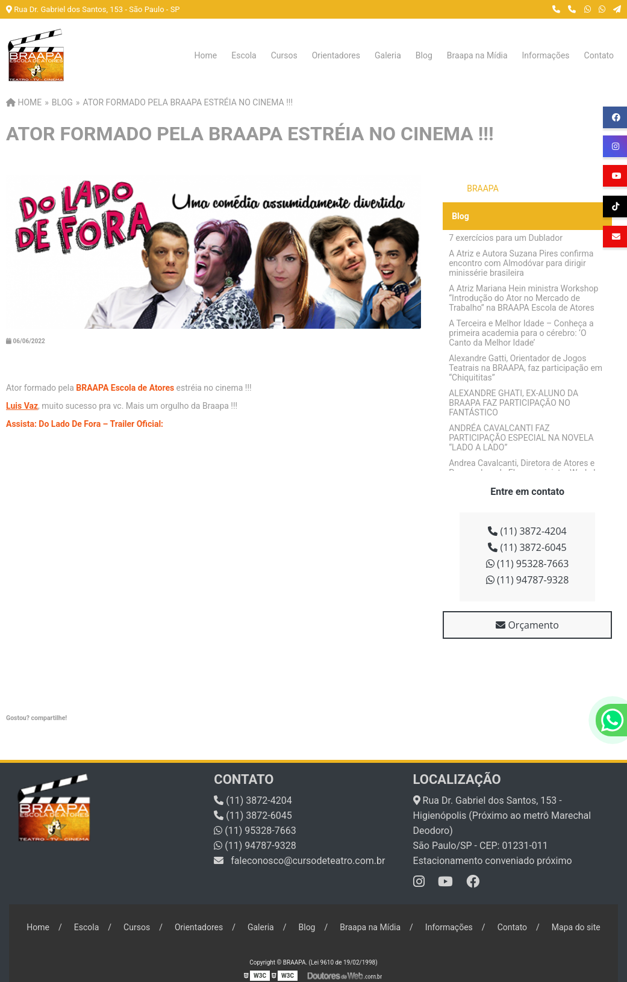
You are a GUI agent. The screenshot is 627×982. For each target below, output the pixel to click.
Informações (546, 55)
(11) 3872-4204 (527, 531)
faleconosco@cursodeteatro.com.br (299, 860)
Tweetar (22, 734)
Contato (599, 55)
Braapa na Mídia (477, 55)
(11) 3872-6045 (527, 547)
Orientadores (336, 55)
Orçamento (527, 625)
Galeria (388, 55)
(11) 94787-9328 (527, 579)
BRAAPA (483, 188)
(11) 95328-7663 (527, 563)
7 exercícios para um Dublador (506, 238)
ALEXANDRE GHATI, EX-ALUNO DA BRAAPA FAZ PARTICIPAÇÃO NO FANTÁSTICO (513, 402)
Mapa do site (576, 927)
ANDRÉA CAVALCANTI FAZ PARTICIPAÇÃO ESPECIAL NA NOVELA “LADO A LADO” (521, 437)
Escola (244, 55)
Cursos (284, 55)
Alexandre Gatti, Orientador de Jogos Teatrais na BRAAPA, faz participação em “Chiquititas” (525, 367)
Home (206, 55)
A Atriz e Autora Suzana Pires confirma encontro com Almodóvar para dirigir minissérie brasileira (521, 263)
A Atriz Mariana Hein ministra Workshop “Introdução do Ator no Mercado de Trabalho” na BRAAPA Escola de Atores (523, 298)
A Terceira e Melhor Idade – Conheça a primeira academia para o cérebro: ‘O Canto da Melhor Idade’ (521, 333)
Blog (424, 55)
